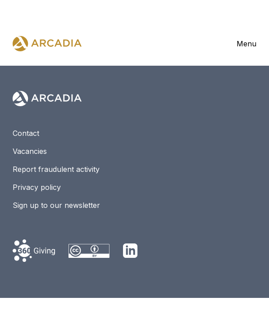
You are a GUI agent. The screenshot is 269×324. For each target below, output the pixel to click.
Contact (26, 133)
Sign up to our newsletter (56, 205)
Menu (246, 43)
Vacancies (30, 151)
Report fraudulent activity (56, 169)
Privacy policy (37, 187)
